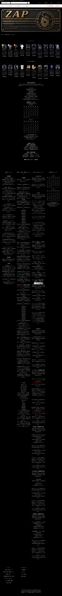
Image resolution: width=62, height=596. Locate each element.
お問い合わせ (23, 576)
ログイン (51, 2)
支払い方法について (9, 569)
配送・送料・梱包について (9, 571)
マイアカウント (24, 567)
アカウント (39, 2)
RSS (7, 582)
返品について (8, 574)
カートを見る (23, 574)
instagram (28, 99)
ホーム (9, 567)
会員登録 (45, 2)
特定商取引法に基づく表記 (9, 576)
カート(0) (57, 2)
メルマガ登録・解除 (9, 580)
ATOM (10, 582)
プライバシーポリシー (9, 578)
